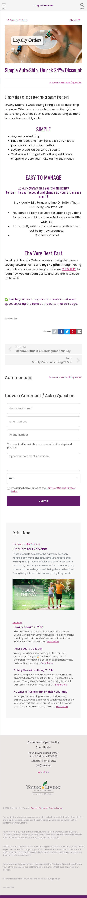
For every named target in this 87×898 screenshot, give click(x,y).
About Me (43, 772)
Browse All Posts (17, 20)
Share (75, 20)
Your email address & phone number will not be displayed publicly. (39, 446)
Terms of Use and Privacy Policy (46, 808)
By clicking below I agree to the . (43, 489)
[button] (17, 594)
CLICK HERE (69, 269)
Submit (43, 501)
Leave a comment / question (65, 82)
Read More (53, 641)
